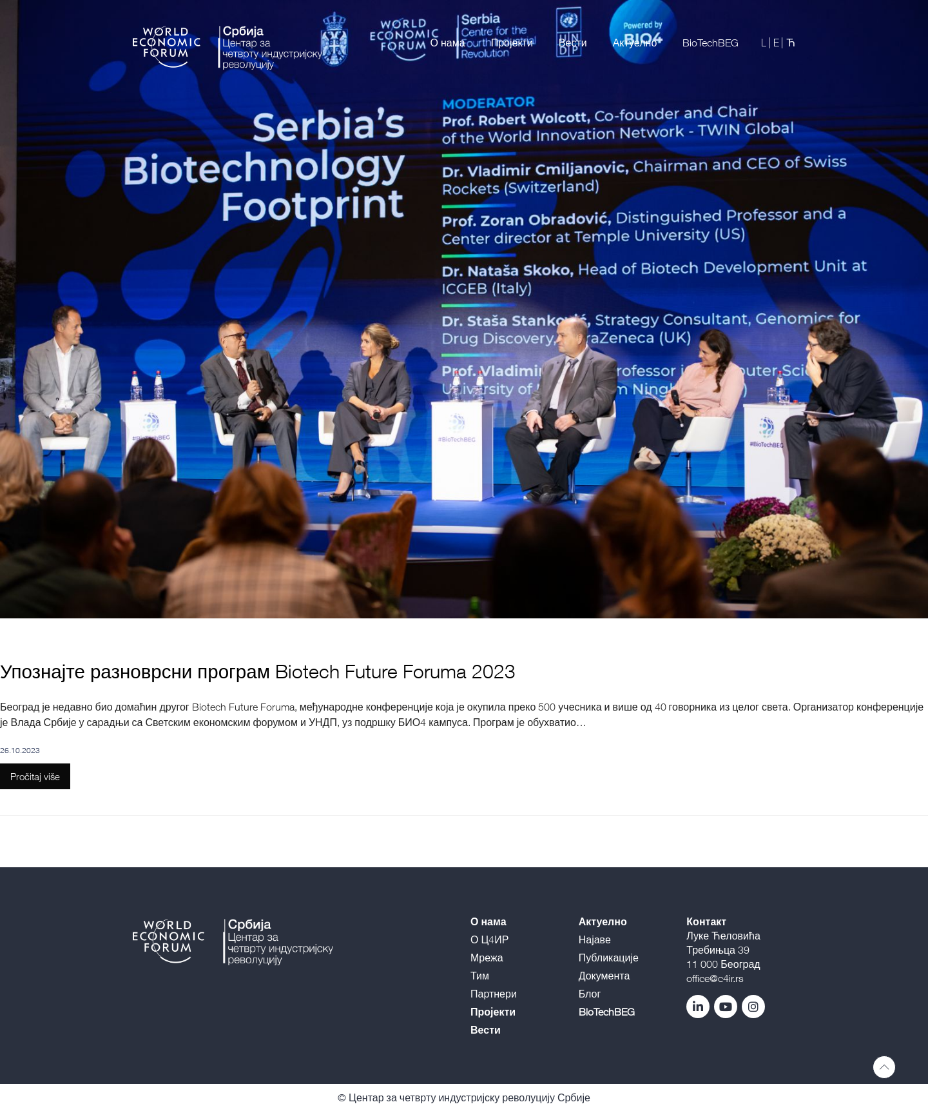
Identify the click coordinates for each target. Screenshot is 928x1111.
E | (778, 42)
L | (765, 42)
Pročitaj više (35, 776)
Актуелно (635, 42)
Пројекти (512, 42)
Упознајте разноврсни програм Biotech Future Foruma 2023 (258, 671)
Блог (590, 993)
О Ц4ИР (489, 939)
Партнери (493, 993)
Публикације (609, 957)
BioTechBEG (710, 42)
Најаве (595, 939)
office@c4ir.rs (715, 978)
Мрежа (486, 957)
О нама (447, 42)
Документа (604, 975)
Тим (479, 975)
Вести (573, 42)
